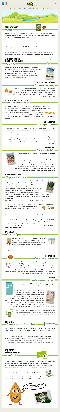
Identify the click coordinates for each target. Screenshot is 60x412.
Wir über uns (31, 8)
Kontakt (43, 8)
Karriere (37, 8)
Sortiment (20, 8)
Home (10, 8)
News (15, 8)
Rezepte (25, 8)
